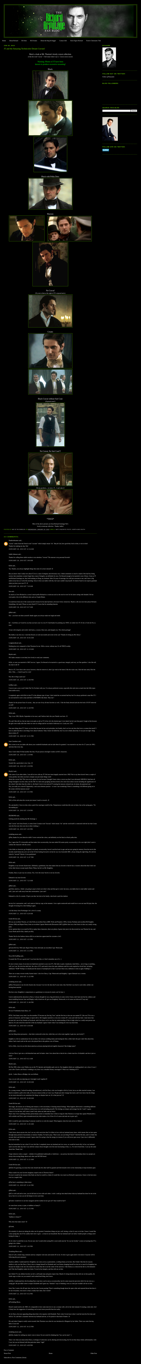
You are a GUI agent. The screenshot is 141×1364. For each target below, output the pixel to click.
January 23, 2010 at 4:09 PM (21, 1345)
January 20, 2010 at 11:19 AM (21, 649)
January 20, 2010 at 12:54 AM (21, 549)
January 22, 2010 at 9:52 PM (21, 1294)
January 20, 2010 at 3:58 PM (21, 810)
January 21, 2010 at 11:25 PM (21, 976)
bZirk (10, 566)
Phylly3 (11, 771)
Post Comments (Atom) (19, 1357)
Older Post (94, 1353)
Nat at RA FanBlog (14, 956)
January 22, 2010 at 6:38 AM (21, 1026)
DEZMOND (12, 815)
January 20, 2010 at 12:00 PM (21, 680)
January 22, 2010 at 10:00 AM (21, 1082)
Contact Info (63, 40)
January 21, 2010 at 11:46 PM (21, 1002)
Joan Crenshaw (13, 741)
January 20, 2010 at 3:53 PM (21, 792)
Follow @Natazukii (108, 77)
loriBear (11, 685)
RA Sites (24, 40)
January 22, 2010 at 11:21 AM (21, 1159)
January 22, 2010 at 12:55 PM (21, 1208)
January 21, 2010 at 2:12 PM (21, 951)
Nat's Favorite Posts (63, 529)
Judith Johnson (13, 554)
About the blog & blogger (48, 40)
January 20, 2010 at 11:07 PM (21, 857)
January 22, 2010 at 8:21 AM (21, 1059)
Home (4, 40)
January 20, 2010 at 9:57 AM (21, 607)
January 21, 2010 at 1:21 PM (21, 939)
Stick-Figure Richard (76, 40)
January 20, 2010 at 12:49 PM (21, 708)
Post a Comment (9, 1350)
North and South (78, 529)
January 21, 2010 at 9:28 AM (21, 913)
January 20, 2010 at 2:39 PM (21, 766)
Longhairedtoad (13, 643)
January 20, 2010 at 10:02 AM (21, 638)
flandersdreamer (13, 540)
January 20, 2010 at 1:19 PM (21, 755)
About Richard (13, 40)
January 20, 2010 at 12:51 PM (21, 736)
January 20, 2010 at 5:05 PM (21, 829)
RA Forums (33, 40)
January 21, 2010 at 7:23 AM (21, 880)
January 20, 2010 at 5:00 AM (21, 560)
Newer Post (7, 1353)
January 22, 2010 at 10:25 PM (21, 1326)
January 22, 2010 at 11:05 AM (21, 1124)
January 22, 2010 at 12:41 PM (21, 1185)
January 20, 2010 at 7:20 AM (21, 586)
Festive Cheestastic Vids (93, 40)
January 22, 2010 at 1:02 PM (21, 1246)
